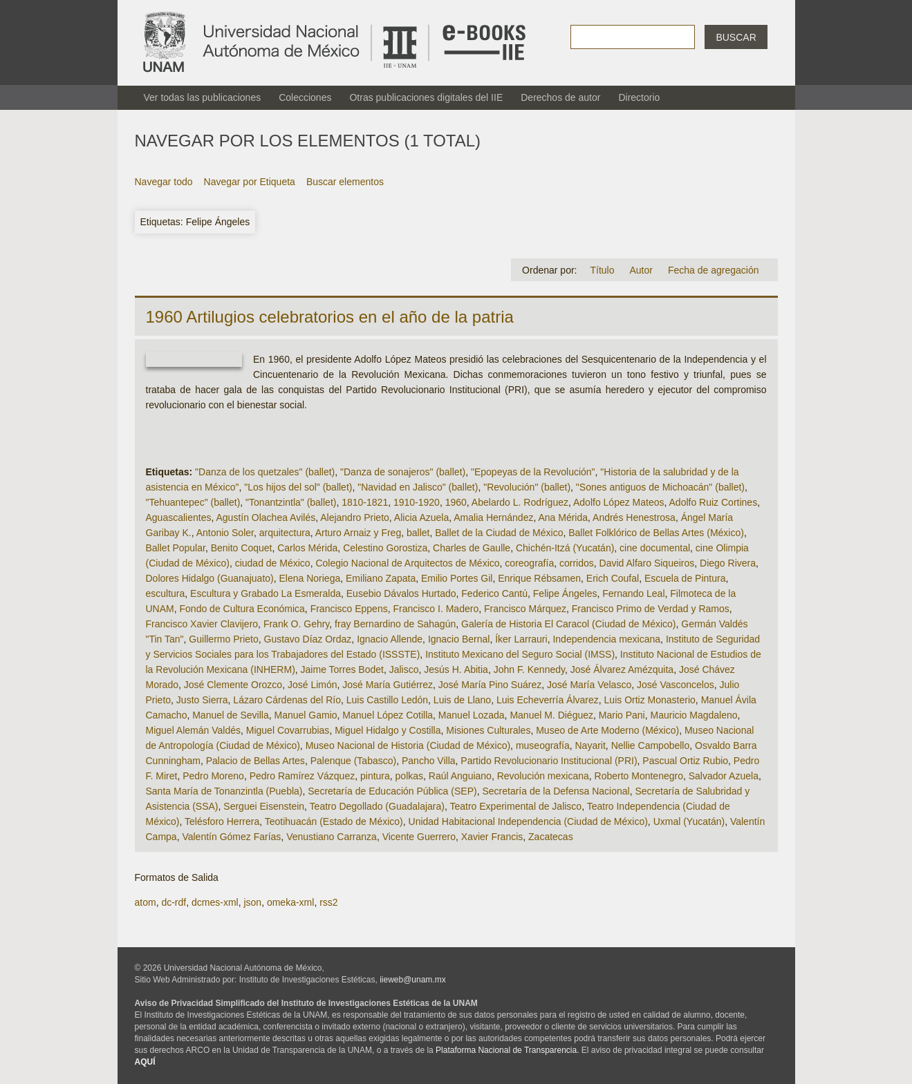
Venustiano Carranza (331, 836)
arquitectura (284, 532)
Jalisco (404, 669)
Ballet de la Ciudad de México (499, 532)
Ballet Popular (175, 547)
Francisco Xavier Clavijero (202, 623)
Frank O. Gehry (296, 623)
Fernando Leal (633, 593)
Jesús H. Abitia (456, 669)
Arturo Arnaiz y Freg (358, 532)
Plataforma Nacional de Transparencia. (507, 1050)
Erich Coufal (612, 578)
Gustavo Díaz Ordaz (308, 639)
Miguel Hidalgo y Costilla (387, 730)
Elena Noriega (310, 578)
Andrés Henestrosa (634, 517)
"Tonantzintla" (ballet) (290, 502)
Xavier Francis (492, 836)
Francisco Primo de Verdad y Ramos (650, 608)
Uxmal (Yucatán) (689, 821)
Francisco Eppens (349, 608)
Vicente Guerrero (419, 836)
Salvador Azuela (724, 775)
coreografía (529, 563)
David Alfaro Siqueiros (647, 563)
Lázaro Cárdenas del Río (287, 699)
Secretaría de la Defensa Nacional (555, 791)
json (252, 902)
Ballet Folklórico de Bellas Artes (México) (656, 532)
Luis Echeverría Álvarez (547, 699)
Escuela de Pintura (685, 578)
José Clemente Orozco (233, 684)
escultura (165, 593)
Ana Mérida (563, 517)
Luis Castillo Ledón (387, 699)
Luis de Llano (462, 699)
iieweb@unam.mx (413, 980)
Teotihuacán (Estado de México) (334, 821)
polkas (409, 775)
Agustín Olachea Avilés (265, 517)
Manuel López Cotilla (387, 715)
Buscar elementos (345, 181)
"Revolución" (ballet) (526, 487)
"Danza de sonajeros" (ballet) (402, 471)
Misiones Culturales (488, 730)
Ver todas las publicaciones (202, 97)
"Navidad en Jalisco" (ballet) (417, 487)
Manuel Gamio (305, 715)
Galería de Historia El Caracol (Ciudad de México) (568, 623)
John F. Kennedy (529, 669)
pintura (375, 775)
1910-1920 (416, 502)
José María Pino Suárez (489, 684)
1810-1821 (365, 502)
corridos (576, 563)
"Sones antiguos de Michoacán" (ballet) (660, 487)
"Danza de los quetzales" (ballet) (265, 471)
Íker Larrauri (521, 639)
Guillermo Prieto (223, 639)
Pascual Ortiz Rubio (685, 760)
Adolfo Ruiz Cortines (713, 502)
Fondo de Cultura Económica (242, 608)
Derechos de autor (560, 97)
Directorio (639, 97)
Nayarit (590, 745)
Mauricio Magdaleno (694, 715)
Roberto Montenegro (639, 775)
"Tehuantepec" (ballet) (193, 502)
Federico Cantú (494, 593)
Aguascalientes (179, 517)
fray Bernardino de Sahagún (395, 623)
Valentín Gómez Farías (231, 836)
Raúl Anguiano (460, 775)
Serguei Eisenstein (263, 806)
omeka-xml (290, 902)
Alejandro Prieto (354, 517)
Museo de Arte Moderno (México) (607, 730)
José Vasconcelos (675, 684)
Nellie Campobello (650, 745)
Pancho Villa (429, 760)
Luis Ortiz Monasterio (650, 699)
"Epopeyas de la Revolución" (533, 471)
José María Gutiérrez (387, 684)
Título (602, 270)
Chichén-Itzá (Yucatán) (565, 547)
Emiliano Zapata (381, 578)
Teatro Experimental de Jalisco (515, 806)
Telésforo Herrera (222, 821)
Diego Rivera (728, 563)
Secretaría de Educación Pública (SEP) (392, 791)
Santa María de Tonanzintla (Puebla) (224, 791)
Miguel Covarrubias (288, 730)
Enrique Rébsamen (539, 578)
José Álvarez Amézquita (621, 669)
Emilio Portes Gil (456, 578)
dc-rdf (173, 902)
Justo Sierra (202, 699)
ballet (418, 532)
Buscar (736, 37)
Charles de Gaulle (471, 547)
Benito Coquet (241, 547)
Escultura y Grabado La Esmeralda (265, 593)
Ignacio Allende (389, 639)
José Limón (312, 684)
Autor (640, 270)
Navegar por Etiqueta (249, 181)
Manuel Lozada (471, 715)
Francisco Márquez (525, 608)
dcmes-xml (215, 902)
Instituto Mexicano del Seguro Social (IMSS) (520, 654)
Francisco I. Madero (435, 608)
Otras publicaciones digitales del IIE (426, 97)
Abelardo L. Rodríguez (520, 502)
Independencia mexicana (606, 639)
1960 (456, 502)
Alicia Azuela (421, 517)
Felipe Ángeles (565, 593)
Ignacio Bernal (459, 639)
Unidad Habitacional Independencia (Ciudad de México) (528, 821)
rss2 (328, 902)
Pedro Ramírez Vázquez (302, 775)
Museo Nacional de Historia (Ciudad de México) (408, 745)
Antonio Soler (225, 532)
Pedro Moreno (213, 775)
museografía (543, 745)
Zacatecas (550, 836)
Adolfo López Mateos (618, 502)
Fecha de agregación (713, 270)
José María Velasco (589, 684)
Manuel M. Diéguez (551, 715)
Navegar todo (164, 181)
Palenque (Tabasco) (353, 760)
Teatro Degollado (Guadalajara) (377, 806)
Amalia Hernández (493, 517)
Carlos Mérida (307, 547)
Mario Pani (622, 715)
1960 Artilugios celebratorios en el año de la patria (330, 316)
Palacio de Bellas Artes (255, 760)
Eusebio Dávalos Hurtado (401, 593)
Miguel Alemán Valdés (193, 730)
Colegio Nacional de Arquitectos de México (407, 563)
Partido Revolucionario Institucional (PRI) (548, 760)
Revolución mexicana (543, 775)
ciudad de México (272, 563)
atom (145, 902)
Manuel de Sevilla (230, 715)
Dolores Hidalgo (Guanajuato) (210, 578)
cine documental (655, 547)
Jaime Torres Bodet (342, 669)
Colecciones (305, 97)
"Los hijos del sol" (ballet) (298, 487)
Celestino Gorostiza (385, 547)
